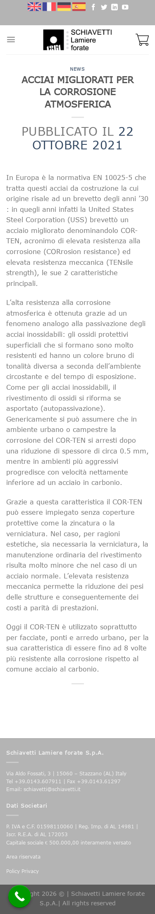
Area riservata (23, 857)
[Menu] (11, 39)
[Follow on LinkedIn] (114, 8)
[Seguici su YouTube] (125, 8)
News (77, 69)
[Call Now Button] (19, 896)
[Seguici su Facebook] (93, 8)
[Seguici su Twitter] (104, 8)
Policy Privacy (22, 871)
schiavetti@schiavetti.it (52, 789)
